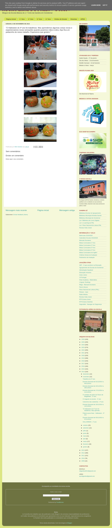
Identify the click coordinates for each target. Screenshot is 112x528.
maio (84, 436)
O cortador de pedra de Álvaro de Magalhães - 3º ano (93, 395)
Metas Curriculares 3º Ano (87, 247)
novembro (86, 376)
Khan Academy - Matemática (88, 280)
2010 (83, 458)
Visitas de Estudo (60, 19)
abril (84, 439)
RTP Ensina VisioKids (86, 302)
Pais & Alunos (83, 287)
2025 (83, 342)
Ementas (74, 19)
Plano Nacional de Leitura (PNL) (89, 289)
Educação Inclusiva (85, 272)
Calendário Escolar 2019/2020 (88, 238)
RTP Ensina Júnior (85, 299)
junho (85, 433)
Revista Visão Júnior (85, 228)
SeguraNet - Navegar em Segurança (90, 304)
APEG (83, 19)
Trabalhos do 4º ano (89, 379)
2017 (83, 363)
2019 (83, 358)
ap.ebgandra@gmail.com (87, 476)
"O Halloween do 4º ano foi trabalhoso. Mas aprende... (92, 409)
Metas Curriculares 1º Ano (87, 243)
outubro (85, 425)
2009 (83, 461)
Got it (105, 5)
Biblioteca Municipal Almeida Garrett (90, 215)
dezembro (86, 374)
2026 (83, 339)
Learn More (96, 5)
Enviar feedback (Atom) (20, 214)
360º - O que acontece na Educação (90, 265)
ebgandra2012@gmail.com (87, 471)
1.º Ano (22, 19)
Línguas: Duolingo (84, 282)
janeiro (85, 447)
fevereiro (86, 444)
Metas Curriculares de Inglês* (88, 252)
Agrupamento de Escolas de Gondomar (91, 267)
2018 (83, 361)
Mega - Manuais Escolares (87, 284)
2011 (83, 455)
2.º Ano (30, 19)
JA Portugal (82, 277)
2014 (83, 371)
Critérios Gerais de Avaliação (88, 255)
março (85, 441)
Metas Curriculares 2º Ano (87, 245)
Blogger (69, 523)
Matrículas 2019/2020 (86, 235)
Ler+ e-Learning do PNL (86, 223)
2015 (83, 369)
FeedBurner (60, 502)
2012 (83, 453)
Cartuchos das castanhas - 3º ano (93, 402)
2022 (83, 350)
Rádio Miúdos (83, 294)
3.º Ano (39, 19)
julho (84, 430)
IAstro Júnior (83, 275)
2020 (83, 355)
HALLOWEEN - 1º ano (89, 422)
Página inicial (11, 19)
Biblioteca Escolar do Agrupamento (90, 213)
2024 (83, 344)
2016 (83, 366)
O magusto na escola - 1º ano (92, 399)
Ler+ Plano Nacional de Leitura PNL (90, 225)
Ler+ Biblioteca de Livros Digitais (89, 220)
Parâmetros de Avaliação (87, 257)
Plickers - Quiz (83, 292)
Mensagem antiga (67, 210)
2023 (83, 347)
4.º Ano (48, 19)
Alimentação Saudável (86, 270)
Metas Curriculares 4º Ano (87, 250)
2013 (83, 450)
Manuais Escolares (85, 240)
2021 (83, 353)
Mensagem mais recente (16, 210)
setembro (86, 428)
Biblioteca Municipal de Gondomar (89, 218)
